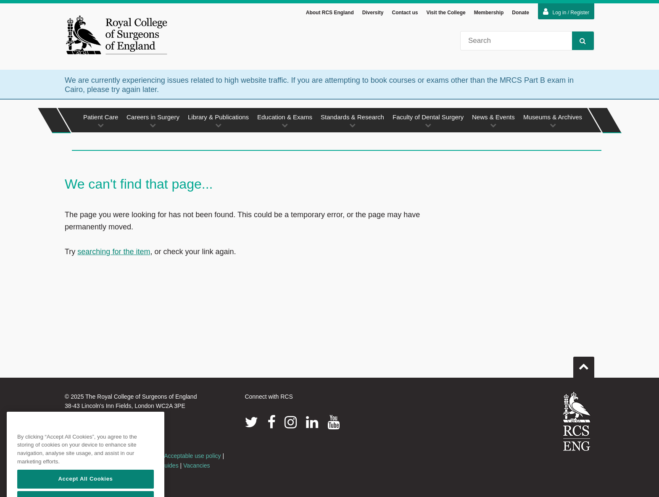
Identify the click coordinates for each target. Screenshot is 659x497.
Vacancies (196, 466)
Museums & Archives (552, 122)
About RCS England (330, 14)
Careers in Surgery (153, 122)
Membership (489, 14)
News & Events (493, 122)
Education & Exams (284, 122)
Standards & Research (352, 122)
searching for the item (113, 253)
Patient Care (100, 122)
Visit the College (446, 14)
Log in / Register (566, 13)
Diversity (373, 14)
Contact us (405, 14)
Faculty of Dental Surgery (428, 122)
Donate (520, 14)
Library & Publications (218, 122)
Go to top (583, 365)
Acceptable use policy (192, 457)
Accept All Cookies (85, 487)
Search (579, 41)
